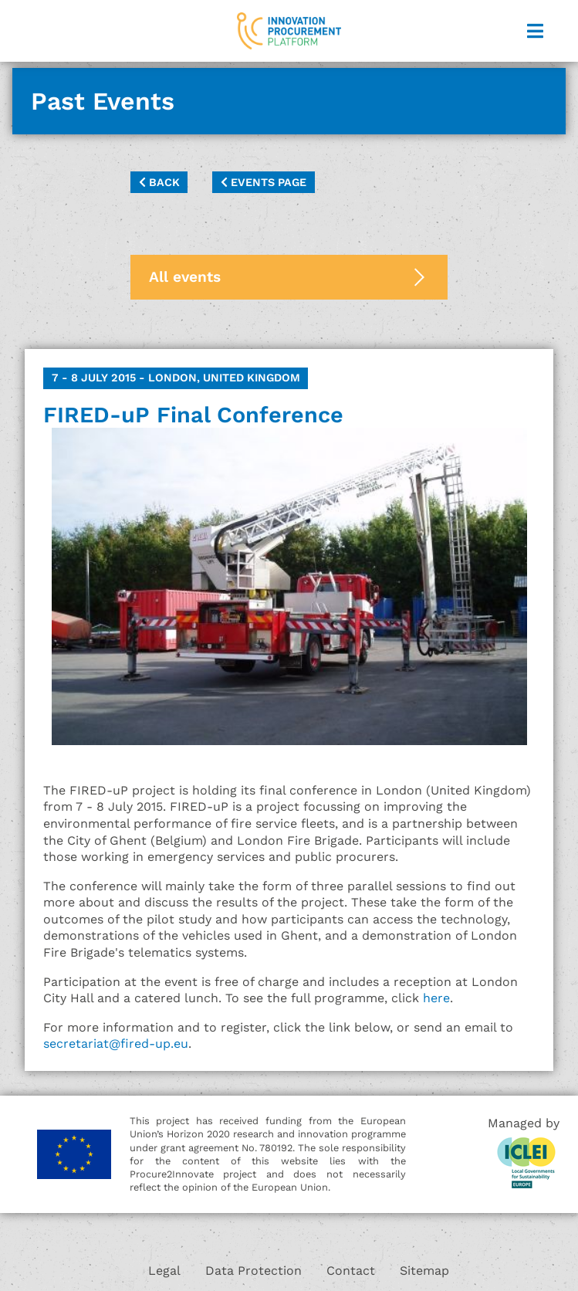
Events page (263, 182)
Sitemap (424, 1270)
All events (185, 277)
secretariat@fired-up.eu (115, 1043)
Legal (164, 1270)
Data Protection (253, 1270)
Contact (350, 1270)
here (436, 998)
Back (159, 182)
